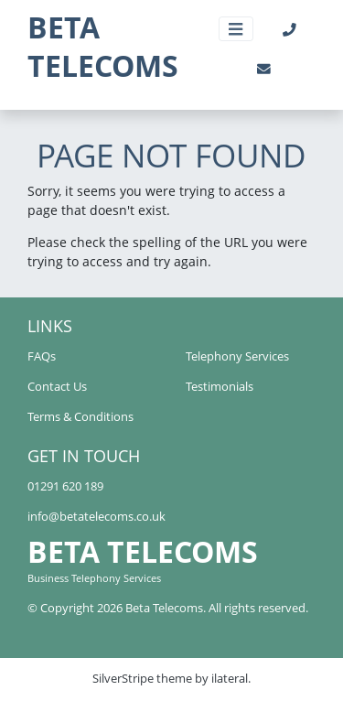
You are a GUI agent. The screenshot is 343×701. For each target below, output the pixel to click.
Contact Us (57, 386)
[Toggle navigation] (236, 28)
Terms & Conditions (80, 417)
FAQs (41, 356)
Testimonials (219, 386)
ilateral (229, 678)
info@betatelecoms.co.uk (96, 516)
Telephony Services (237, 356)
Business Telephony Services (94, 578)
